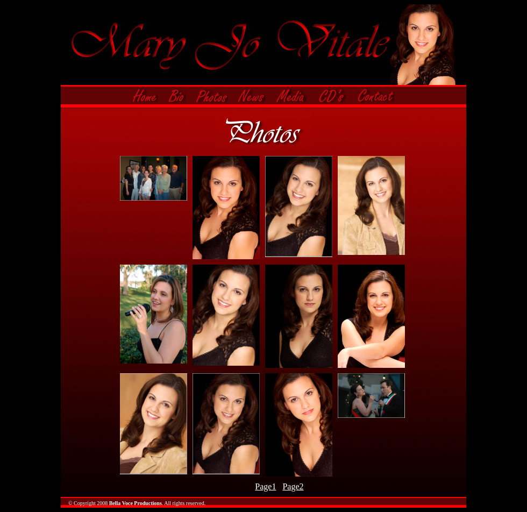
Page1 (265, 486)
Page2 (292, 486)
